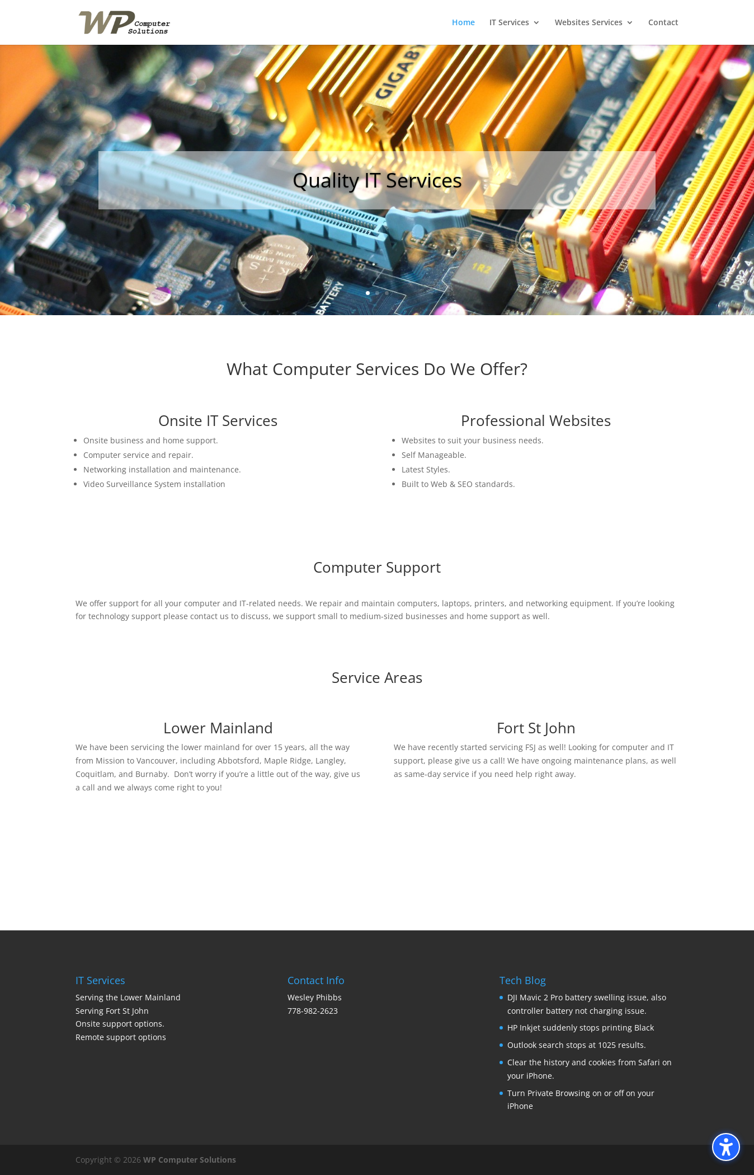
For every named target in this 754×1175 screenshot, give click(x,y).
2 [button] (377, 293)
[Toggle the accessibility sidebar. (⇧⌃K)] (726, 1147)
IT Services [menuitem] (509, 22)
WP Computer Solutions (189, 1159)
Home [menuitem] (463, 22)
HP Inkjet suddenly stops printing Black (580, 1027)
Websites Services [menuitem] (589, 22)
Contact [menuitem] (663, 22)
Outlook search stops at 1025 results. (576, 1045)
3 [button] (387, 293)
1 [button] (368, 293)
